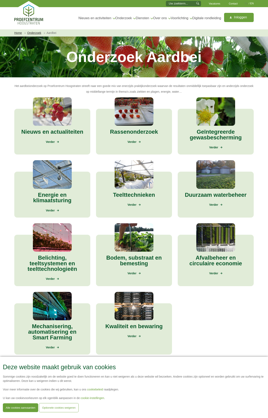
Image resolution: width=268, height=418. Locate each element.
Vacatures (214, 3)
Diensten (142, 18)
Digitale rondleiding (206, 18)
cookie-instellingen (92, 398)
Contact (233, 3)
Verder (50, 141)
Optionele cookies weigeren (59, 407)
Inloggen (238, 17)
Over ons (160, 18)
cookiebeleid (95, 389)
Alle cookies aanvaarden (20, 407)
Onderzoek (123, 18)
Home (18, 32)
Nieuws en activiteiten (94, 18)
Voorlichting (179, 18)
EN (252, 3)
